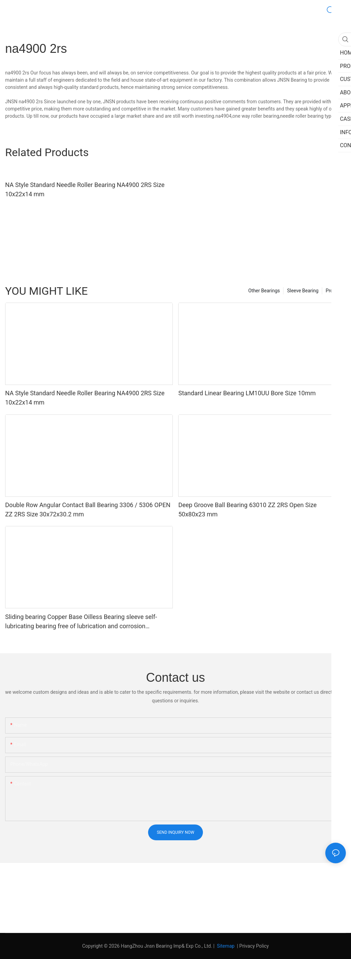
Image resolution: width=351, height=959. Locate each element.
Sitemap (225, 946)
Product (334, 290)
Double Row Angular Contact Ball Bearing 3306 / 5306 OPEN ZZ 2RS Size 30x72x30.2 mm (87, 509)
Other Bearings (264, 290)
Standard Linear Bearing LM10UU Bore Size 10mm (247, 393)
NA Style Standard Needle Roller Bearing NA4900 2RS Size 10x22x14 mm (85, 189)
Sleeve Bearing (302, 290)
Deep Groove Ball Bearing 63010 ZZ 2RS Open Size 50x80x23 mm (247, 509)
